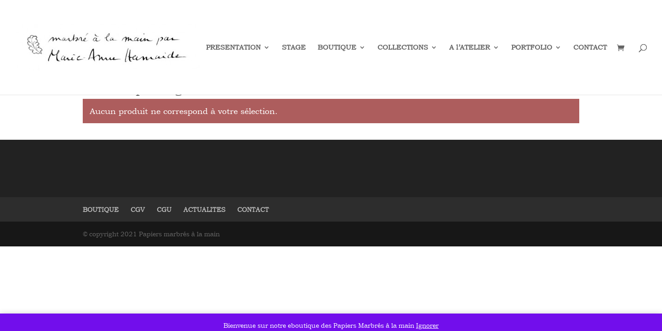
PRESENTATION (233, 47)
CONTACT (590, 47)
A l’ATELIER (469, 47)
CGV (138, 209)
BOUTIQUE (337, 47)
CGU (164, 209)
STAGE (294, 47)
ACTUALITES (204, 209)
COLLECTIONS (402, 47)
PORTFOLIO (531, 47)
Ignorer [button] (427, 325)
